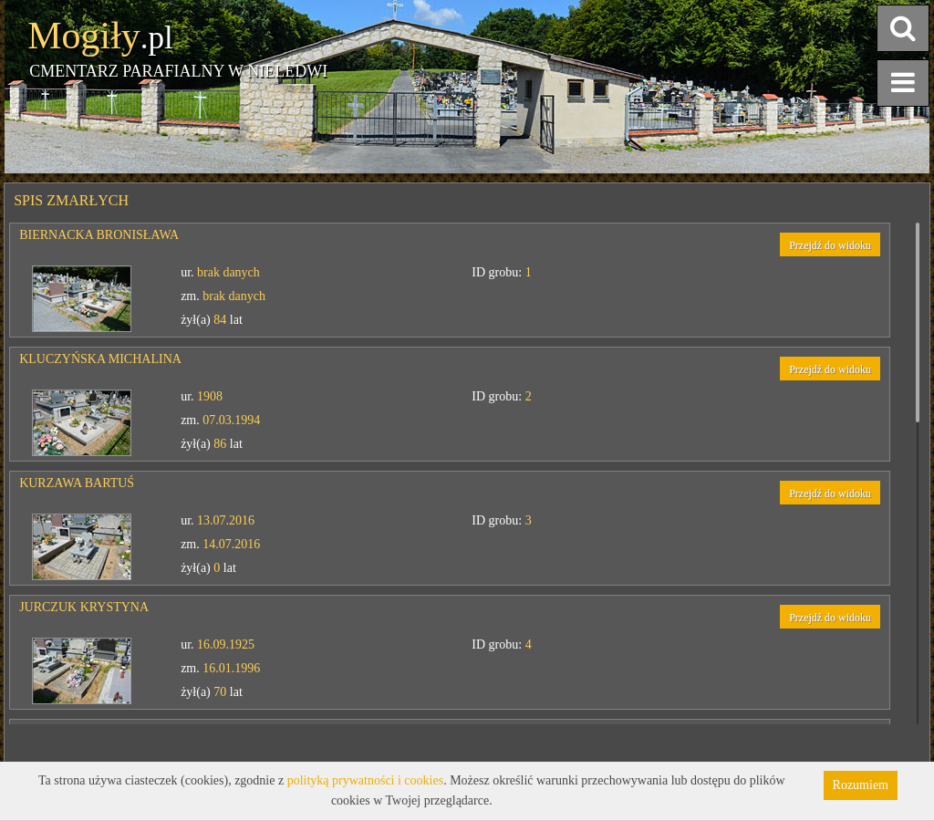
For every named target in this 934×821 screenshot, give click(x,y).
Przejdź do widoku (830, 245)
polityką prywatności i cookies (365, 780)
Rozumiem (860, 785)
